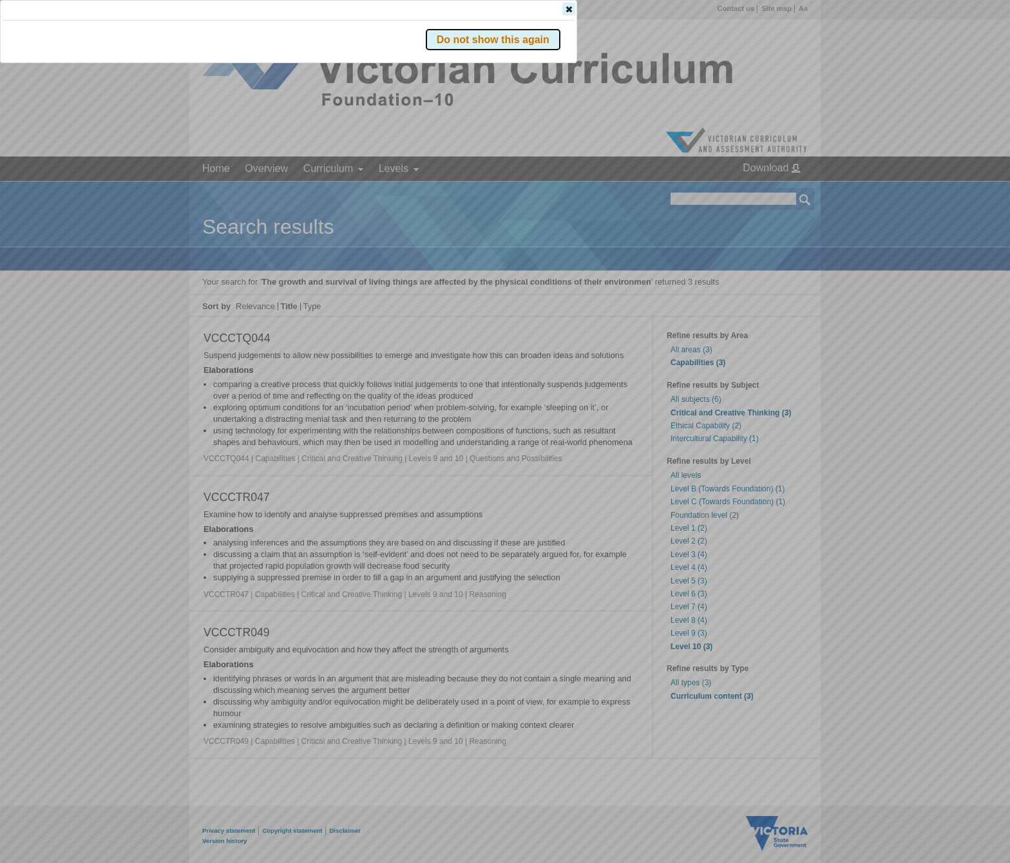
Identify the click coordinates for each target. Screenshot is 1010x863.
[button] (782, 192)
